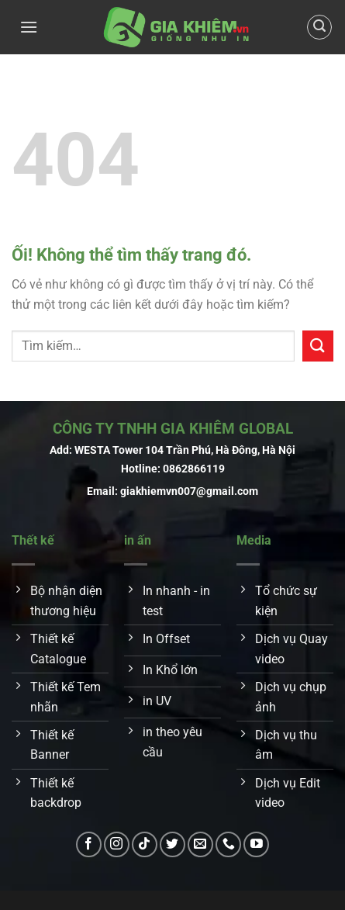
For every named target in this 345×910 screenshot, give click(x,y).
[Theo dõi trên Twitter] (172, 844)
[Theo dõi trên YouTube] (256, 844)
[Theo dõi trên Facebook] (89, 844)
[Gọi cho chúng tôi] (228, 844)
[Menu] (28, 27)
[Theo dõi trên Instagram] (116, 844)
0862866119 (194, 469)
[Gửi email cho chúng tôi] (200, 844)
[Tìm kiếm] (319, 27)
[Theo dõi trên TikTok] (144, 844)
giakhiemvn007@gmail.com (189, 491)
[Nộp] (317, 345)
